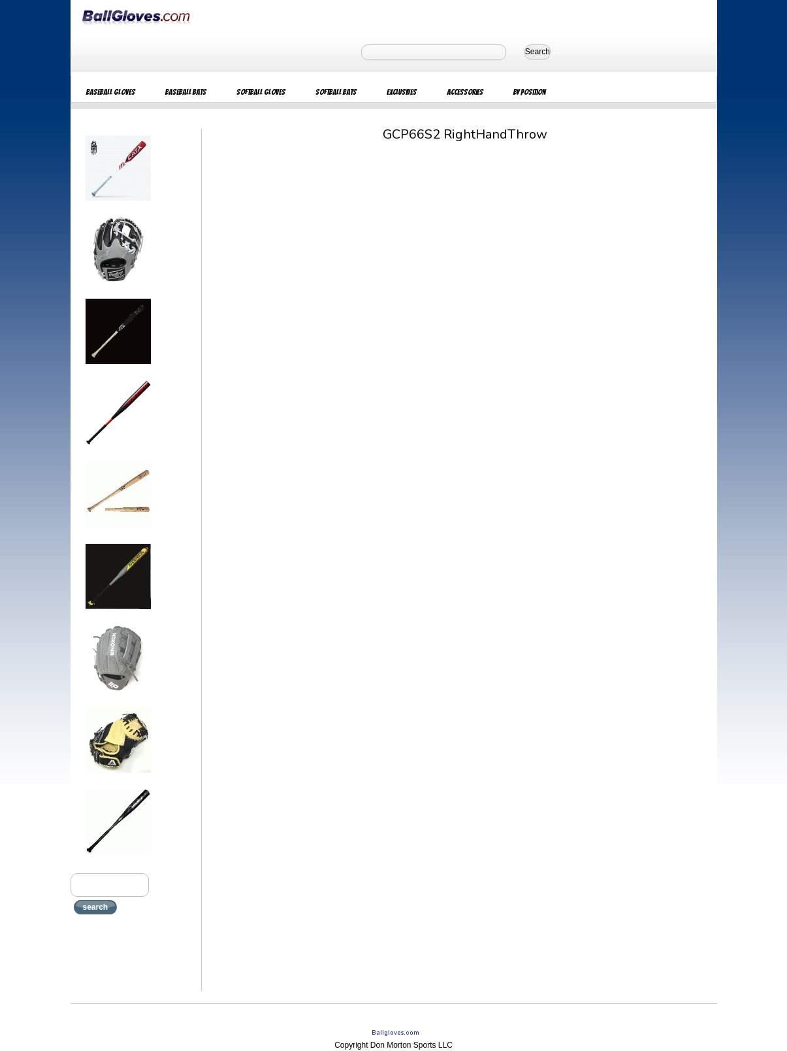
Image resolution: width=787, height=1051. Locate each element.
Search (537, 51)
